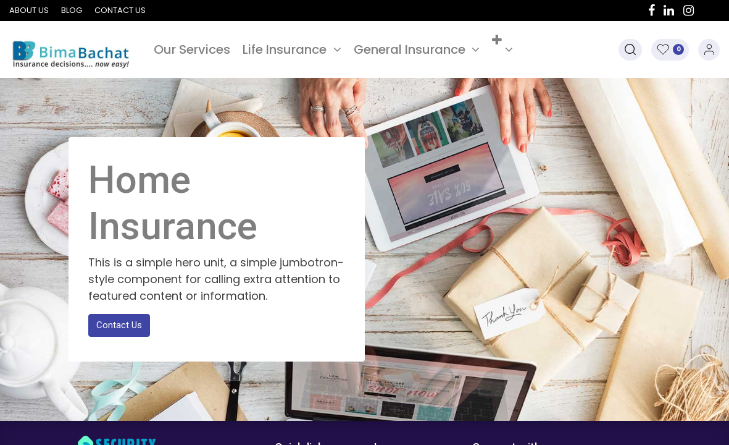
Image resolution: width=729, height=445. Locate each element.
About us (29, 10)
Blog (71, 10)
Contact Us (119, 325)
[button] (502, 49)
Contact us (120, 10)
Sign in (709, 50)
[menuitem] (192, 49)
